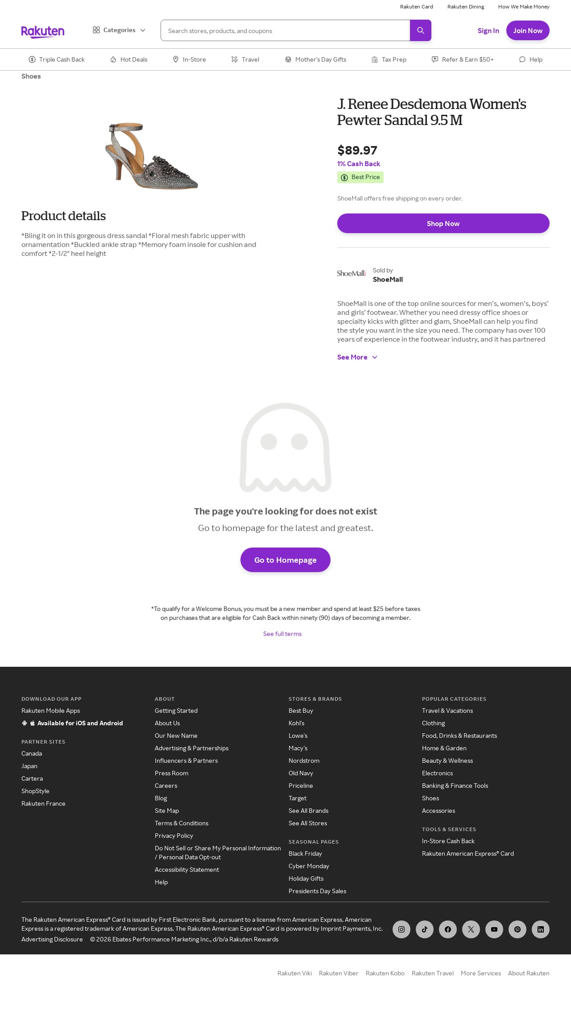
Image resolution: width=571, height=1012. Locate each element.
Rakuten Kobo (385, 973)
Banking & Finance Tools (455, 786)
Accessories (438, 811)
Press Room (171, 773)
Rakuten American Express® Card (468, 853)
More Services (481, 973)
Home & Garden (444, 748)
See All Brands (308, 811)
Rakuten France (43, 803)
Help (161, 882)
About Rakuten (529, 973)
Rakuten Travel (433, 973)
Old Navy (301, 773)
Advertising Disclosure (52, 939)
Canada (31, 753)
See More (357, 356)
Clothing (433, 723)
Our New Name (176, 736)
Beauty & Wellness (447, 761)
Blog (161, 798)
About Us (167, 723)
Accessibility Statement (187, 870)
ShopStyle (35, 791)
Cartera (32, 778)
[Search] (296, 30)
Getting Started (176, 711)
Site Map (167, 811)
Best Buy (301, 711)
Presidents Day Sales (317, 891)
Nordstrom (304, 761)
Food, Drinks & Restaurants (459, 736)
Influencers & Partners (186, 761)
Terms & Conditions (181, 823)
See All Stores (308, 823)
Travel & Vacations (447, 711)
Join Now (527, 30)
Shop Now (443, 223)
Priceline (301, 786)
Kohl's (296, 723)
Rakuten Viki (294, 973)
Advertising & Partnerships (191, 748)
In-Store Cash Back (448, 841)
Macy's (298, 748)
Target (297, 798)
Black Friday (305, 853)
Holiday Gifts (306, 878)
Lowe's (298, 736)
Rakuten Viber (339, 973)
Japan (29, 766)
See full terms (282, 634)
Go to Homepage (285, 560)
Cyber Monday (309, 866)
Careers (166, 786)
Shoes (31, 75)
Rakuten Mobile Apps (50, 711)
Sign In (488, 30)
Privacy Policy (174, 836)
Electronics (437, 773)
